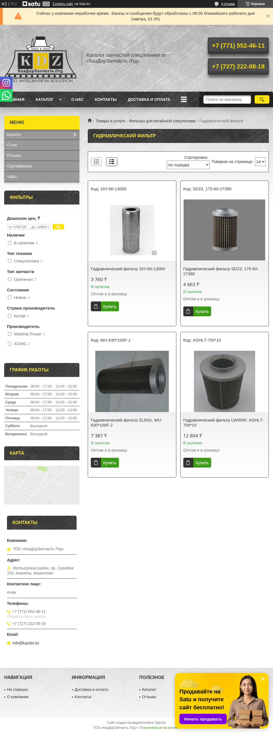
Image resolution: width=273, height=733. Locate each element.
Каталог (45, 99)
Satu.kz (160, 723)
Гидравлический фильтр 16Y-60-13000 (128, 268)
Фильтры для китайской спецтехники (162, 121)
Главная (15, 99)
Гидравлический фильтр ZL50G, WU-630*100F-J (126, 422)
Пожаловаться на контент (160, 728)
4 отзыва (228, 4)
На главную (17, 689)
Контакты (105, 99)
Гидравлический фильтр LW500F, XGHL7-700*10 (223, 422)
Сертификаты (19, 166)
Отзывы (14, 155)
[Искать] (262, 99)
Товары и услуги (110, 121)
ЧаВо (11, 176)
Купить (109, 306)
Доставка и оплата (149, 99)
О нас (77, 99)
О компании (17, 697)
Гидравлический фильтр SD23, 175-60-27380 (221, 271)
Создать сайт (63, 4)
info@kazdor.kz (26, 643)
